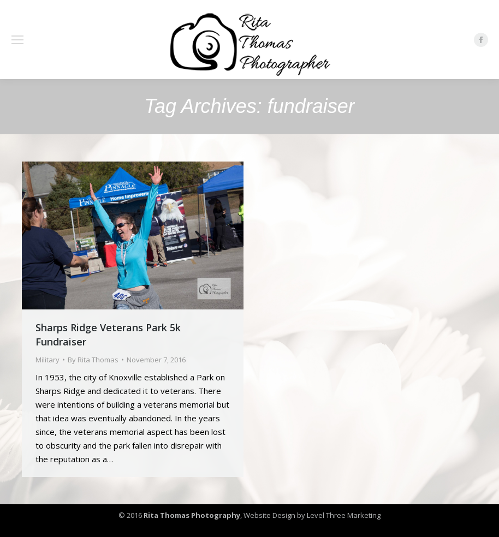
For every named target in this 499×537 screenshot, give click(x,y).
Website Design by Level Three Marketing (311, 515)
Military (47, 360)
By (93, 360)
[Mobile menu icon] (17, 39)
